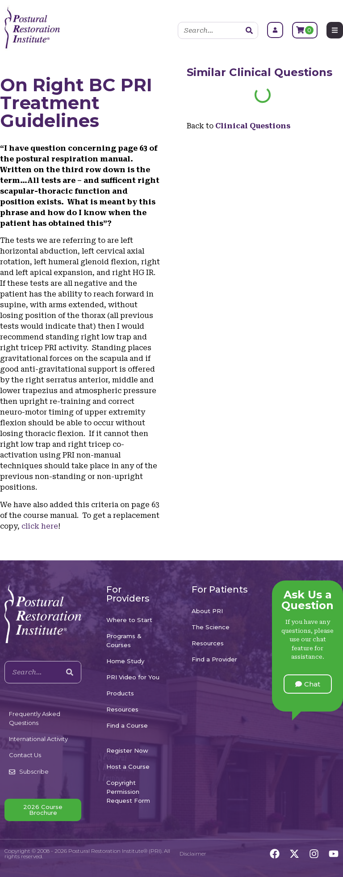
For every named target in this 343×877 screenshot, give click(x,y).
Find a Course (127, 725)
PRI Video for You (132, 677)
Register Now (127, 750)
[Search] (249, 30)
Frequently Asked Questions (34, 718)
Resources (122, 709)
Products (120, 693)
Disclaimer (193, 853)
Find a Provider (214, 659)
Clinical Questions (280, 72)
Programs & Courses (124, 640)
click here (39, 526)
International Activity (38, 738)
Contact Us (25, 754)
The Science (211, 627)
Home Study (125, 661)
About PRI (207, 610)
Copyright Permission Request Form (128, 791)
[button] (308, 684)
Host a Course (128, 766)
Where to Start (129, 619)
